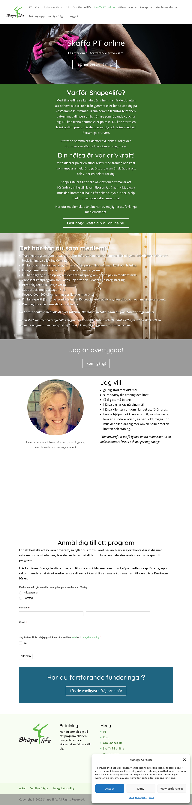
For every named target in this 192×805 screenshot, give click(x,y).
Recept (144, 7)
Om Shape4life (82, 7)
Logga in (74, 16)
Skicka (26, 656)
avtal (74, 637)
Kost (38, 7)
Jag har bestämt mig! (94, 64)
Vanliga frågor (57, 16)
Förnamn (24, 607)
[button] (184, 760)
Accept (109, 788)
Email (23, 622)
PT (30, 7)
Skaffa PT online (104, 7)
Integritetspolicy (138, 797)
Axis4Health (51, 7)
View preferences (171, 788)
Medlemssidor (165, 7)
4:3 (68, 7)
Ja (22, 642)
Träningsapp (37, 16)
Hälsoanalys (125, 7)
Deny (140, 788)
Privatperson (28, 592)
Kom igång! (96, 363)
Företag (26, 598)
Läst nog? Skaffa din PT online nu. (96, 223)
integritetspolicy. (91, 637)
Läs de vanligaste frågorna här (96, 690)
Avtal (151, 797)
